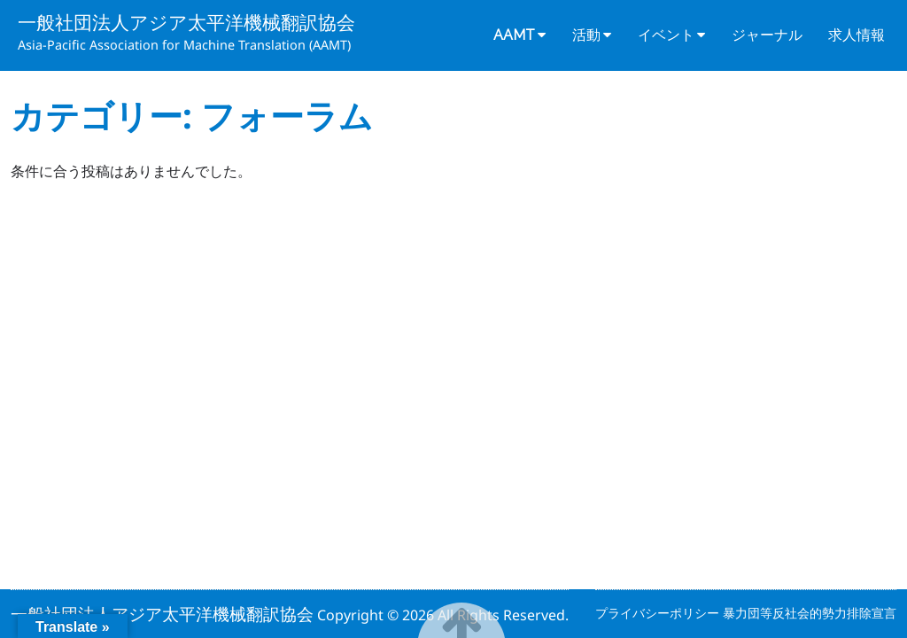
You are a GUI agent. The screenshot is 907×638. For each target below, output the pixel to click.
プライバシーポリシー (659, 612)
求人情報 (856, 35)
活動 (586, 35)
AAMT (514, 35)
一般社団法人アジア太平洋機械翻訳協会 (186, 22)
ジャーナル (767, 35)
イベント (666, 35)
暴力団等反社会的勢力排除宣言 (809, 612)
